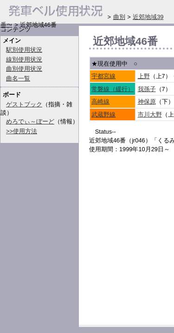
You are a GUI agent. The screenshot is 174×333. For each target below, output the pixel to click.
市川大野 (150, 114)
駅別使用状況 (24, 49)
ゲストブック (24, 104)
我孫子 (147, 89)
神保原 (147, 101)
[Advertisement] (131, 267)
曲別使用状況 (24, 68)
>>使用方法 (21, 131)
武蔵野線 (103, 114)
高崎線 (100, 101)
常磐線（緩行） (112, 89)
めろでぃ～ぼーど (30, 121)
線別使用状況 (24, 59)
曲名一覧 (18, 78)
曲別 (119, 16)
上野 (144, 76)
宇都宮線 (103, 76)
